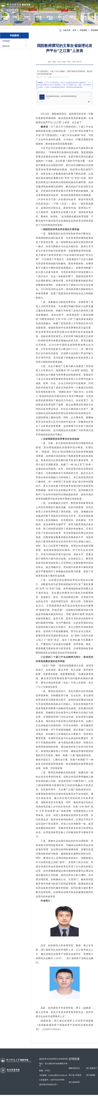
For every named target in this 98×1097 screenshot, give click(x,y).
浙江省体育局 (74, 1082)
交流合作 (72, 18)
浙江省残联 (90, 1075)
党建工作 (16, 18)
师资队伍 (27, 18)
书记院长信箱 (57, 8)
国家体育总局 (74, 1068)
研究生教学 (50, 18)
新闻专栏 (6, 46)
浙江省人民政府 (75, 1075)
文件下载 (67, 8)
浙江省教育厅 (91, 1068)
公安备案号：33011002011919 (51, 1080)
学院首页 (85, 8)
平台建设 (83, 18)
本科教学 (38, 18)
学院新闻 (6, 41)
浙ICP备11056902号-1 (48, 1084)
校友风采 (95, 18)
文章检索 (76, 8)
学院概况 (5, 18)
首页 (74, 30)
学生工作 (61, 18)
